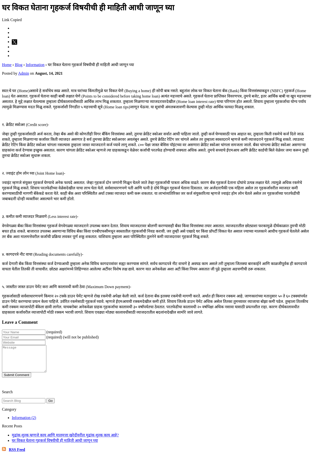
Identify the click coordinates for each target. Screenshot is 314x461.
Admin (23, 73)
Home (7, 65)
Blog (18, 65)
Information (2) (24, 423)
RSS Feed (17, 455)
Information (35, 65)
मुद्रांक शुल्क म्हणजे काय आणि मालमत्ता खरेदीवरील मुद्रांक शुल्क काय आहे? (65, 440)
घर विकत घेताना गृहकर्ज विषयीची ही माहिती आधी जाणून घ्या (55, 446)
